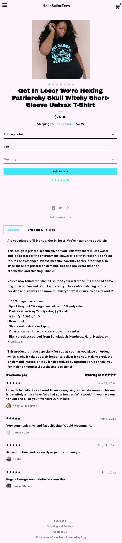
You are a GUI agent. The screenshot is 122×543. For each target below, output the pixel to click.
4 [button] (61, 84)
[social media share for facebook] (54, 208)
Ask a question (60, 217)
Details (13, 229)
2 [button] (53, 84)
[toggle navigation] (4, 5)
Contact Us (60, 531)
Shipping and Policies (60, 526)
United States (64, 124)
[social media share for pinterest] (67, 208)
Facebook (60, 520)
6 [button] (69, 84)
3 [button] (57, 84)
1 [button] (49, 84)
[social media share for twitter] (61, 208)
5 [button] (65, 84)
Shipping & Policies (41, 229)
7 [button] (73, 84)
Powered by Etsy (76, 537)
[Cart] (117, 7)
